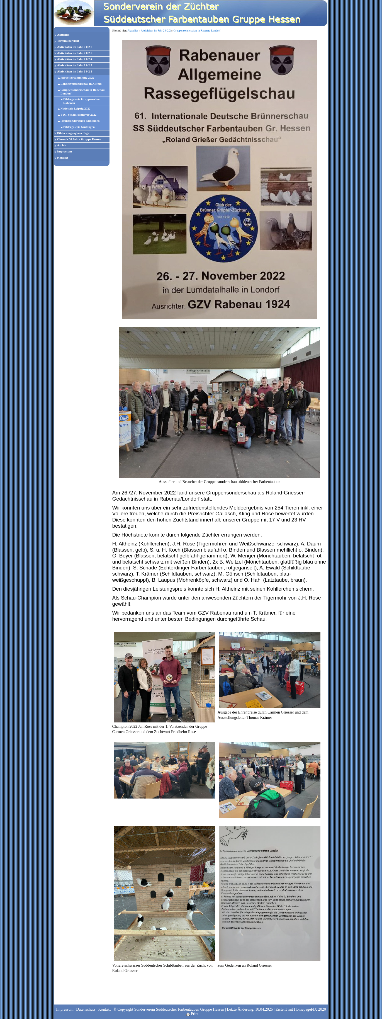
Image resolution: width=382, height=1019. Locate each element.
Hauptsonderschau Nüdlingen (79, 120)
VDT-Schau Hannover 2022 (78, 114)
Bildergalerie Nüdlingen (79, 126)
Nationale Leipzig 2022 (75, 108)
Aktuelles (63, 34)
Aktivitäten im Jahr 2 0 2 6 (74, 46)
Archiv (61, 145)
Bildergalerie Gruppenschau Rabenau (82, 100)
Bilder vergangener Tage (73, 133)
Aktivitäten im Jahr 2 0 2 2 (74, 71)
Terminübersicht (68, 40)
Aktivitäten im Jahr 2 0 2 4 (74, 59)
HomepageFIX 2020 (310, 1009)
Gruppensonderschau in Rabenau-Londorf (83, 91)
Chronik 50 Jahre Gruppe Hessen (79, 139)
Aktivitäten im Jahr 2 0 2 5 (74, 53)
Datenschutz (85, 1009)
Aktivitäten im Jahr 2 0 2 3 (74, 65)
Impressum (64, 151)
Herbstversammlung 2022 (77, 77)
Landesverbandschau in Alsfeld (80, 83)
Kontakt (62, 157)
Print (192, 1014)
